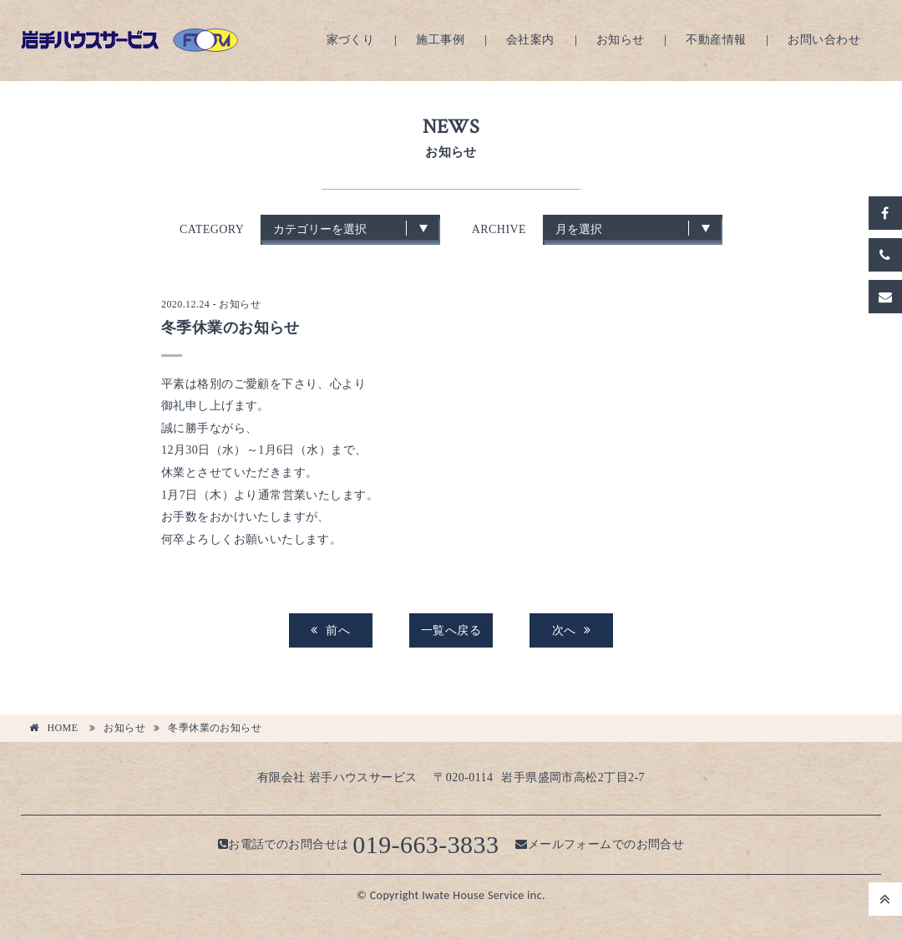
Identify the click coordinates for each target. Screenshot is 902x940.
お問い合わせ (824, 39)
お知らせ (620, 39)
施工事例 (440, 39)
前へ (330, 630)
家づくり (351, 39)
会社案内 (530, 39)
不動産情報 (716, 39)
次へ (571, 630)
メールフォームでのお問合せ (599, 844)
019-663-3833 (425, 844)
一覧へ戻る (451, 630)
